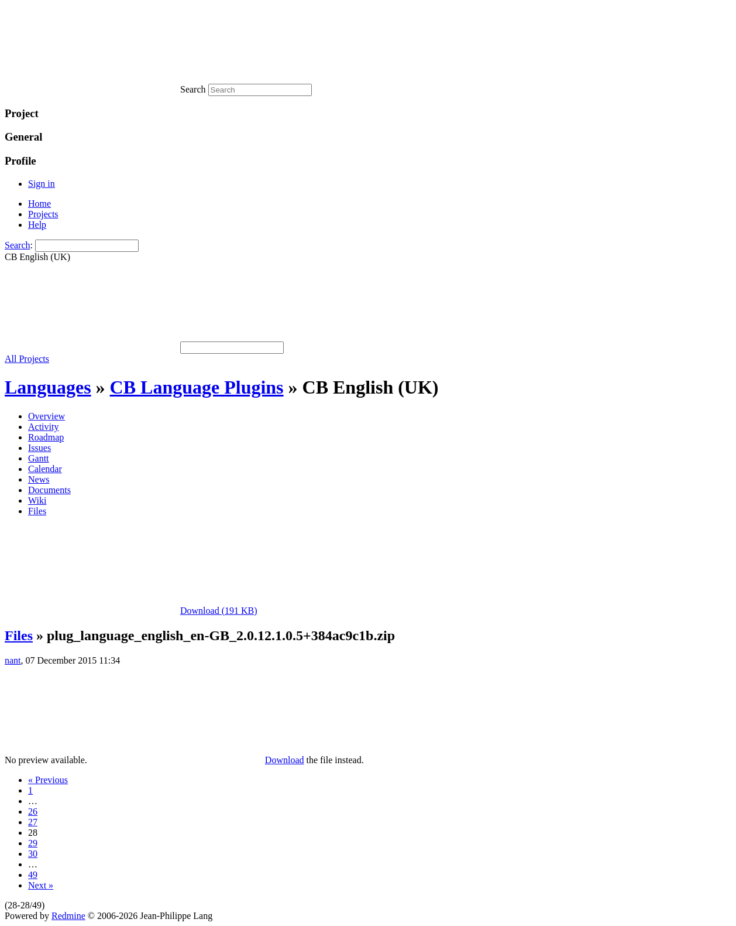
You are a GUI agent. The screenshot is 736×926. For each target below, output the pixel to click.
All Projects (27, 359)
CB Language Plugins (197, 387)
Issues (39, 448)
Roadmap (46, 437)
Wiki (37, 500)
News (38, 479)
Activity (43, 427)
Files (37, 511)
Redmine (68, 916)
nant (13, 660)
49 (32, 875)
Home (39, 204)
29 (32, 843)
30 (32, 854)
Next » (40, 885)
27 (32, 822)
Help (37, 225)
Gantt (38, 458)
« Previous (48, 780)
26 (32, 811)
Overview (46, 416)
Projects (43, 214)
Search (17, 245)
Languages (48, 387)
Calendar (45, 469)
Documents (49, 490)
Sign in (41, 184)
